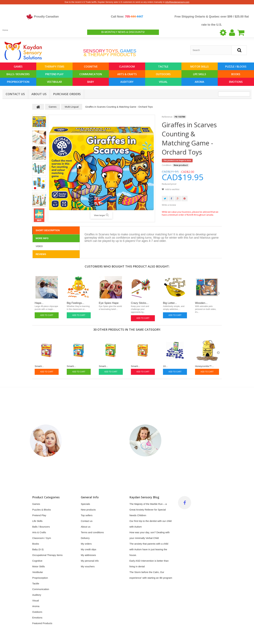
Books (235, 74)
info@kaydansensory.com (177, 2)
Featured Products (42, 623)
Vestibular (54, 82)
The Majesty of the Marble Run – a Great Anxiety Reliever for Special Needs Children (148, 510)
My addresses (88, 555)
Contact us (86, 521)
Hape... (39, 303)
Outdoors (163, 74)
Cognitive (91, 66)
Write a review (169, 204)
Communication (90, 74)
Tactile (163, 66)
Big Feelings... (75, 303)
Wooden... (201, 303)
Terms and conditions (92, 532)
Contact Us (15, 94)
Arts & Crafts (127, 74)
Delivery (85, 538)
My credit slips (88, 549)
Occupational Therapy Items (47, 555)
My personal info (90, 560)
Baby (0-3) (38, 549)
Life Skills (199, 74)
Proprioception (18, 82)
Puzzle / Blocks (235, 66)
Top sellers (86, 515)
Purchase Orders (67, 94)
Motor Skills (199, 66)
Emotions (236, 82)
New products (88, 509)
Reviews (41, 254)
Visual (163, 82)
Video (39, 246)
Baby (90, 82)
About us (38, 94)
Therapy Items (54, 66)
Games (18, 66)
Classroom (127, 66)
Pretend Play (54, 74)
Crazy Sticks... (140, 303)
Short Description (48, 230)
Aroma (199, 82)
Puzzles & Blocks (41, 509)
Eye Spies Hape (109, 303)
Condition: (167, 165)
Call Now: (127, 16)
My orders (86, 543)
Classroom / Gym (41, 538)
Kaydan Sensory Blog (144, 497)
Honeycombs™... (204, 366)
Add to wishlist (172, 189)
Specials (85, 504)
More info (42, 238)
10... (165, 366)
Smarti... (39, 366)
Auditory (126, 82)
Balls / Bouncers (18, 74)
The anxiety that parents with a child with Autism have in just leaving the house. (148, 549)
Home (5, 30)
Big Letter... (170, 303)
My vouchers (88, 566)
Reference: (167, 116)
